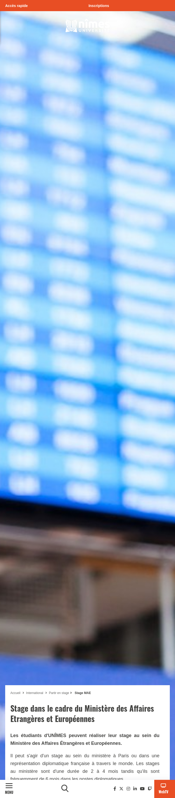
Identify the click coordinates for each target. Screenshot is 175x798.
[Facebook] (115, 789)
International (34, 693)
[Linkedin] (135, 789)
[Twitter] (121, 789)
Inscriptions (98, 6)
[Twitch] (150, 789)
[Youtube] (142, 789)
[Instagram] (128, 789)
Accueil (15, 693)
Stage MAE (82, 693)
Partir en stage (59, 693)
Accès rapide (16, 6)
